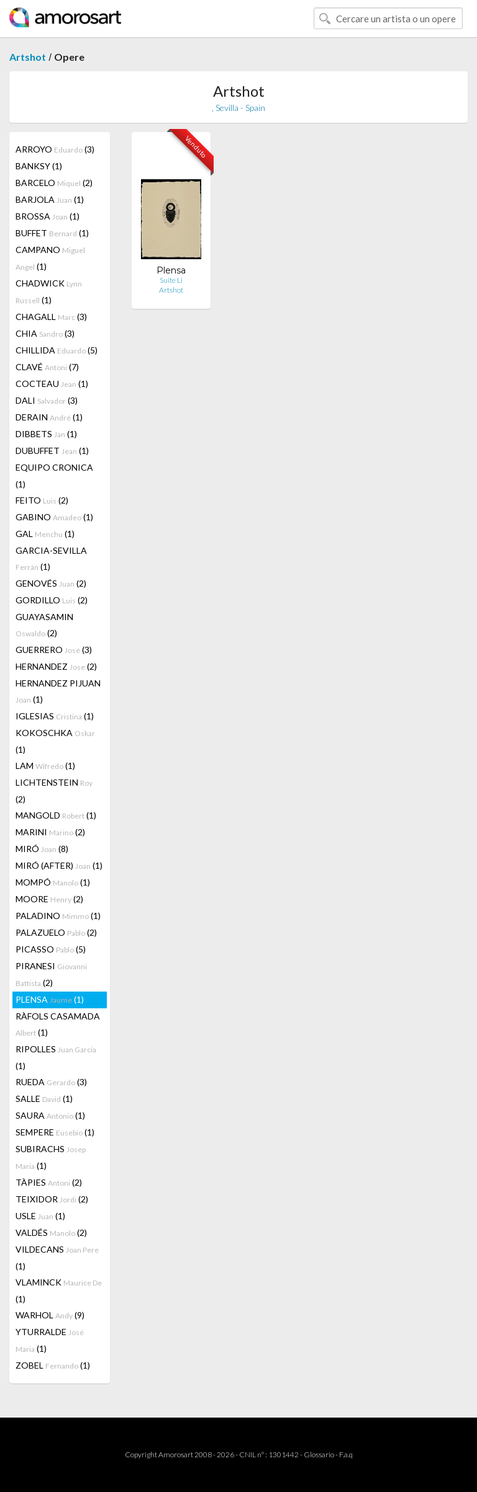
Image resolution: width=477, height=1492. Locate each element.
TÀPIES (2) (49, 1182)
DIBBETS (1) (46, 434)
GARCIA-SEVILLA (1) (51, 558)
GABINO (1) (54, 517)
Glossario (319, 1454)
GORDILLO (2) (52, 600)
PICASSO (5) (51, 949)
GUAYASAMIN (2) (44, 624)
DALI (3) (47, 400)
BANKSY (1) (39, 166)
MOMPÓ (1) (53, 882)
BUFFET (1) (52, 233)
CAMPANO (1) (50, 258)
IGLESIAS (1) (55, 716)
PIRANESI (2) (51, 974)
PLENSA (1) (50, 999)
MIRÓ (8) (42, 848)
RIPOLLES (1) (56, 1057)
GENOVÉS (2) (51, 583)
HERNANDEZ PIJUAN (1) (58, 691)
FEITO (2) (42, 500)
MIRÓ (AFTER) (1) (59, 865)
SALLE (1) (44, 1098)
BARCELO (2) (54, 182)
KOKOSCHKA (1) (55, 741)
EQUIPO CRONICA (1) (54, 475)
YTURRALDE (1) (50, 1340)
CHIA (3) (45, 333)
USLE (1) (40, 1215)
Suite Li (171, 280)
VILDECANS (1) (57, 1257)
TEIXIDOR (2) (52, 1199)
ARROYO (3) (55, 149)
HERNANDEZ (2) (56, 666)
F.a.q (346, 1454)
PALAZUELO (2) (56, 932)
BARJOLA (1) (50, 199)
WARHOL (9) (50, 1315)
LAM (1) (45, 765)
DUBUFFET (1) (52, 450)
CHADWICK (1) (49, 291)
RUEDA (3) (51, 1082)
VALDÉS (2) (51, 1232)
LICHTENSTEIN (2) (54, 790)
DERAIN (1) (49, 417)
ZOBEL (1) (53, 1365)
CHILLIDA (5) (57, 350)
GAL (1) (45, 533)
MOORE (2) (49, 899)
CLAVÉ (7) (47, 367)
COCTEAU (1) (52, 383)
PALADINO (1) (58, 915)
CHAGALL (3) (51, 316)
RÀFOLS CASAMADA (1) (58, 1024)
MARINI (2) (50, 832)
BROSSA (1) (48, 216)
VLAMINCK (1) (59, 1290)
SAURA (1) (50, 1115)
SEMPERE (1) (55, 1132)
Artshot (27, 57)
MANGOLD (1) (56, 815)
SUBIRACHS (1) (51, 1157)
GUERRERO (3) (54, 649)
